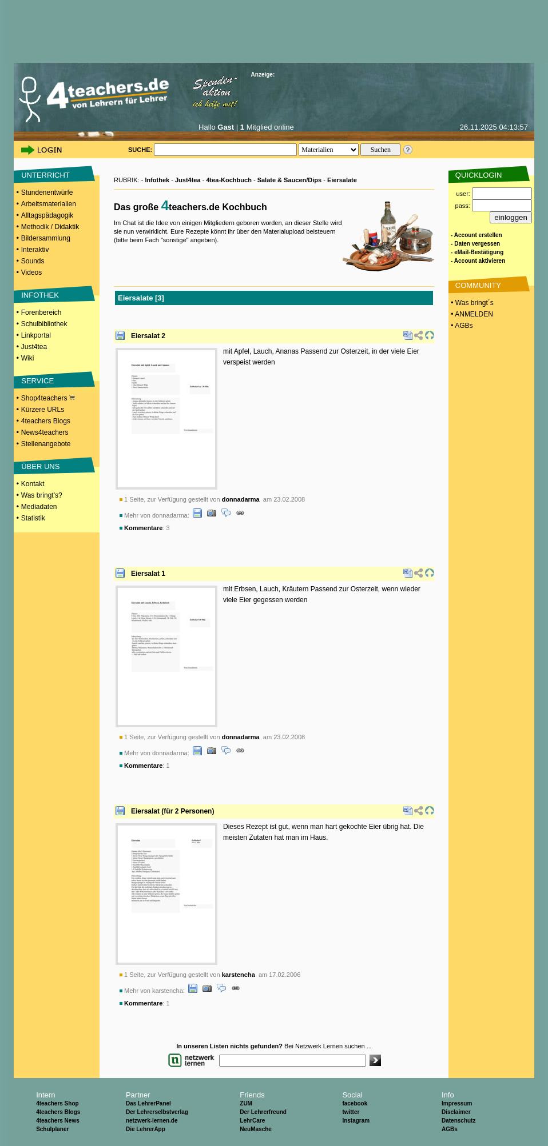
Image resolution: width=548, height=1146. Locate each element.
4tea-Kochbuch (228, 180)
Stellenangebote (46, 444)
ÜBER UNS (40, 466)
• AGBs (461, 326)
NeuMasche (256, 1129)
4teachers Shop (57, 1103)
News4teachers (45, 432)
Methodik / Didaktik (50, 227)
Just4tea (34, 347)
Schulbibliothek (44, 324)
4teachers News (58, 1120)
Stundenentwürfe (47, 193)
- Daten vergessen (475, 244)
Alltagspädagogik (47, 215)
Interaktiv (35, 250)
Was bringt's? (41, 495)
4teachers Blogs (45, 421)
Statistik (33, 518)
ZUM (246, 1103)
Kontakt (33, 484)
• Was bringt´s (471, 303)
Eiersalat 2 (148, 336)
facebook (354, 1103)
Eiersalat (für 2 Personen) (172, 811)
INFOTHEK (40, 295)
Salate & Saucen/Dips (289, 180)
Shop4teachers (48, 398)
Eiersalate (342, 180)
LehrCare (252, 1120)
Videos (31, 273)
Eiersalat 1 (148, 574)
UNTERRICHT (45, 175)
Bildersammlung (45, 238)
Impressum (457, 1103)
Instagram (356, 1120)
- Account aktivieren (478, 261)
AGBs (450, 1129)
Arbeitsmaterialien (48, 204)
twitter (350, 1112)
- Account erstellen (476, 235)
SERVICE (37, 380)
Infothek (157, 180)
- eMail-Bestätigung (477, 252)
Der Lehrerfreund (263, 1112)
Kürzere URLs (42, 410)
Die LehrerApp (145, 1129)
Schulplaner (52, 1129)
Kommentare (143, 527)
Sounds (33, 261)
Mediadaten (39, 507)
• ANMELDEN (471, 314)
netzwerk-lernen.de (152, 1120)
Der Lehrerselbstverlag (157, 1112)
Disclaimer (456, 1112)
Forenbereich (41, 312)
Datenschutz (458, 1120)
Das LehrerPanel (148, 1103)
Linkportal (36, 335)
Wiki (27, 358)
